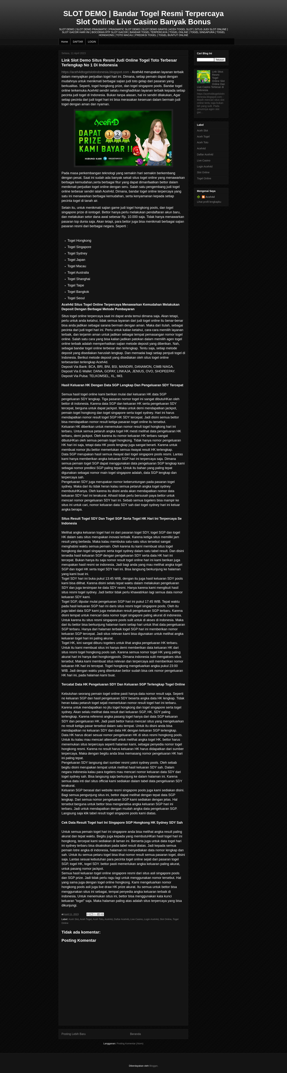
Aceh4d (109, 919)
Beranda (135, 1034)
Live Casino (136, 919)
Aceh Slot (73, 919)
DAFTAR (78, 41)
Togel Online (204, 178)
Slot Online (166, 919)
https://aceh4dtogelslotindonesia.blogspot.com (95, 72)
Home (64, 41)
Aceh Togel (86, 919)
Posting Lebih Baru (73, 1034)
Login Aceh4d (151, 919)
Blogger (153, 1065)
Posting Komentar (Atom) (130, 1043)
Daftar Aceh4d (121, 919)
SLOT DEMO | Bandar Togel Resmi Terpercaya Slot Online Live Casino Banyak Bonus (143, 18)
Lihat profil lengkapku (209, 201)
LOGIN (92, 41)
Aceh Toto (98, 919)
